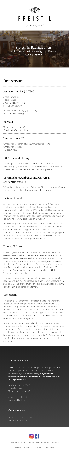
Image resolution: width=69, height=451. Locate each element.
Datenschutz (39, 448)
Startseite (18, 448)
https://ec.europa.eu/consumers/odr (45, 166)
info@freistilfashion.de (18, 397)
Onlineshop (49, 448)
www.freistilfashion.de (18, 400)
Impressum (28, 448)
